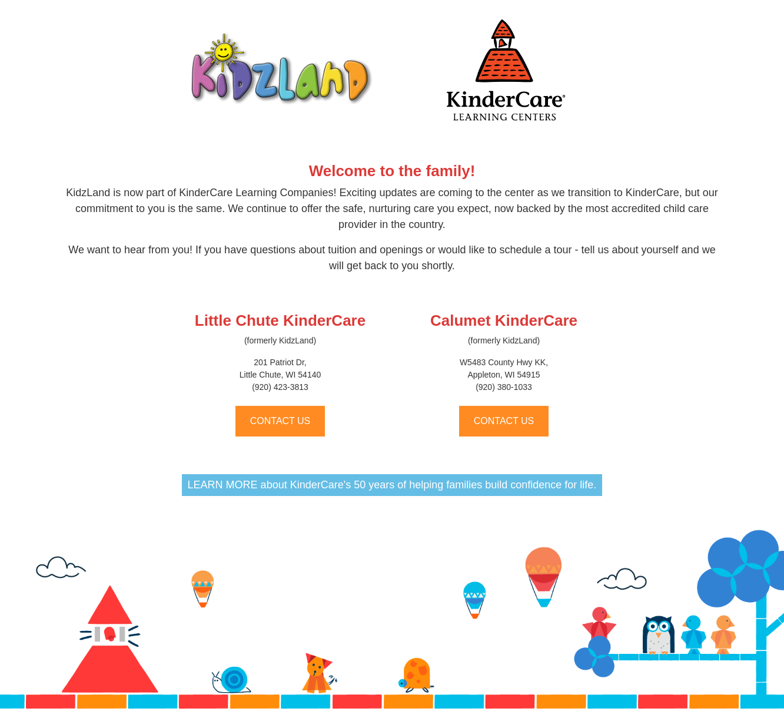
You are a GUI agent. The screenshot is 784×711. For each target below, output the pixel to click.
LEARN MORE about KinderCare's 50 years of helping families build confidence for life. (392, 485)
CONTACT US (280, 421)
